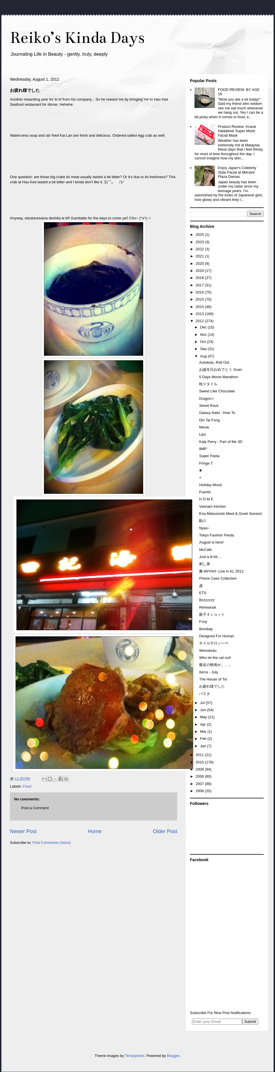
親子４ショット (212, 614)
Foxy (203, 621)
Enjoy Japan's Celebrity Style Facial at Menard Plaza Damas (237, 172)
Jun (203, 710)
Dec (204, 327)
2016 (200, 292)
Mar (204, 731)
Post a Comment (35, 808)
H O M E (206, 499)
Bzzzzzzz (206, 600)
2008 (200, 776)
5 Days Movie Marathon (218, 377)
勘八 (202, 521)
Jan (203, 746)
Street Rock (208, 405)
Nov (204, 334)
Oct (203, 342)
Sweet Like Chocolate (217, 391)
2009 (200, 769)
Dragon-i (206, 398)
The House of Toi (213, 679)
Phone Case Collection (217, 578)
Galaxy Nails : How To (217, 413)
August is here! (211, 542)
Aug (204, 356)
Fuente (204, 492)
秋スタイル (208, 384)
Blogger (173, 1056)
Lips (202, 434)
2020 (200, 263)
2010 (200, 762)
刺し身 (204, 564)
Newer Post (23, 831)
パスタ (204, 694)
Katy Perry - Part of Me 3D (220, 442)
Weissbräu (207, 650)
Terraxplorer (134, 1056)
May (204, 717)
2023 (200, 242)
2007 (200, 784)
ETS (202, 593)
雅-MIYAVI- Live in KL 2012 (221, 571)
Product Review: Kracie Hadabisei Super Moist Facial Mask (237, 131)
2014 (200, 307)
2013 (200, 314)
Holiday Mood (210, 485)
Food (27, 786)
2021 (200, 256)
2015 (200, 299)
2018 (200, 278)
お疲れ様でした (212, 686)
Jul (203, 703)
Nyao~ (204, 528)
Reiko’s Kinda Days (77, 37)
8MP (203, 449)
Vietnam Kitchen (212, 506)
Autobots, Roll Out (214, 362)
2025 (200, 234)
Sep (204, 349)
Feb (204, 738)
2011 (200, 755)
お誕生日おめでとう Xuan (220, 369)
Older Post (165, 831)
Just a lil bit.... (210, 557)
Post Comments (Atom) (52, 842)
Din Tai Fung (209, 420)
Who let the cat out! (215, 657)
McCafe (205, 550)
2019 (200, 270)
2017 (200, 285)
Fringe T (206, 463)
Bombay (206, 629)
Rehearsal (207, 607)
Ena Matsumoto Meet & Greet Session (230, 513)
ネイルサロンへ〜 (214, 643)
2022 (200, 249)
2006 (200, 791)
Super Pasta (209, 456)
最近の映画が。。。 (215, 665)
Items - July (208, 672)
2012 (200, 321)
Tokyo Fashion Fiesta (216, 535)
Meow (204, 427)
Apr (203, 724)
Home (95, 831)
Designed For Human (216, 636)
